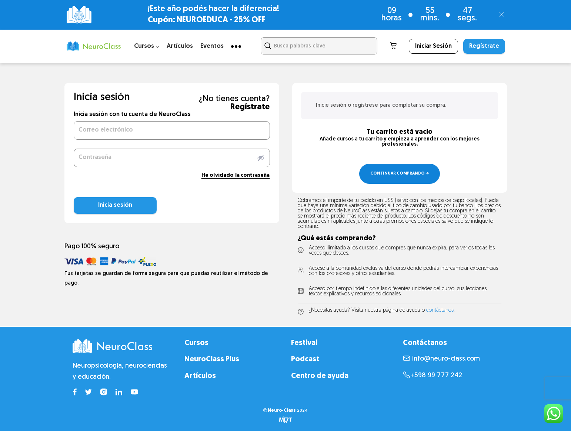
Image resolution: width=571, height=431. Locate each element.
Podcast (305, 359)
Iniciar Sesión (433, 46)
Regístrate (484, 46)
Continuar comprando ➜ (399, 174)
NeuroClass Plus (211, 359)
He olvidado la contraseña (235, 175)
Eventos (212, 46)
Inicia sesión (97, 205)
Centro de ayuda (319, 376)
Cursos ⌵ (146, 46)
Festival (304, 343)
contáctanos (440, 310)
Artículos (180, 46)
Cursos (196, 343)
